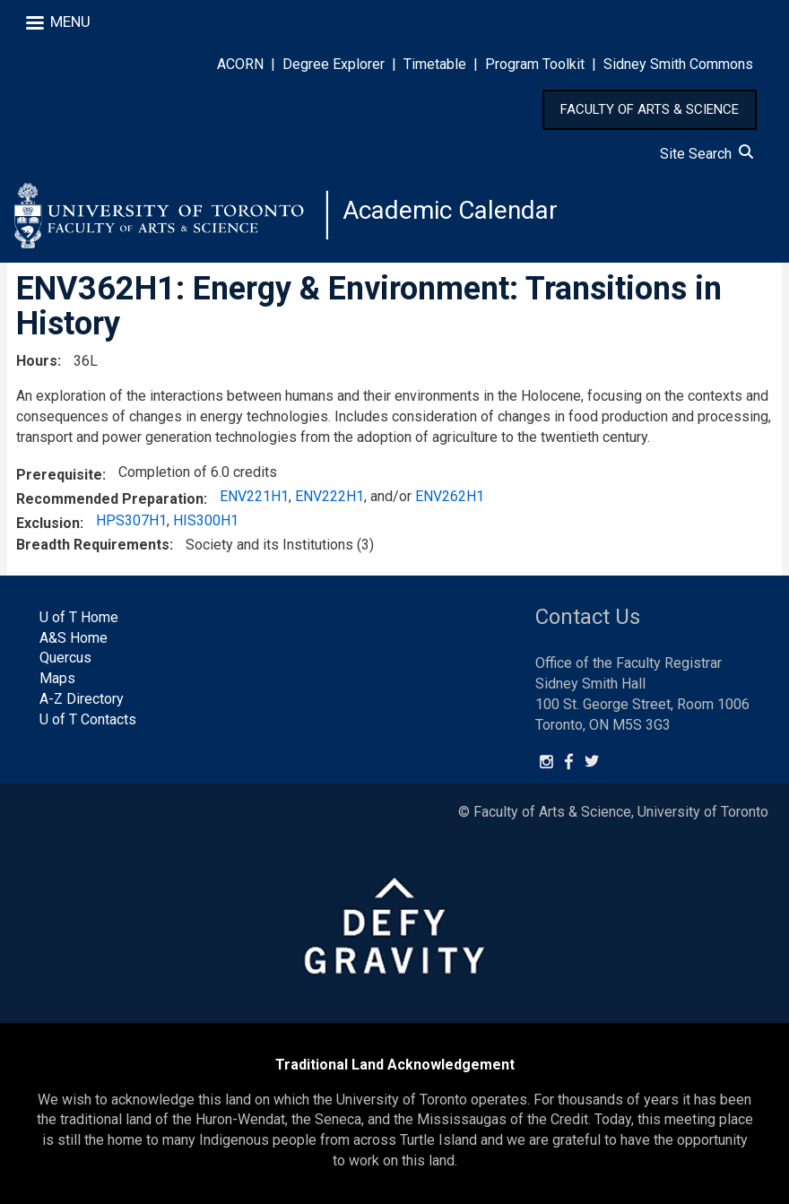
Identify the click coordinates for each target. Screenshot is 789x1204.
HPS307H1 (131, 520)
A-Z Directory (81, 698)
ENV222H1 (329, 496)
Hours (36, 360)
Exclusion (48, 523)
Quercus (65, 657)
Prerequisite (59, 474)
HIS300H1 (205, 520)
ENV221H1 (254, 496)
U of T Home (78, 617)
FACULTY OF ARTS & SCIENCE (649, 109)
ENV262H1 (449, 496)
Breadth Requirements (92, 544)
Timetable (434, 64)
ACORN (240, 64)
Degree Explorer (333, 64)
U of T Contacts (87, 719)
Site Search (706, 153)
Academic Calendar (450, 210)
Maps (57, 678)
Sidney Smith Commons (678, 64)
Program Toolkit (535, 64)
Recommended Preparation (110, 498)
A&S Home (73, 637)
